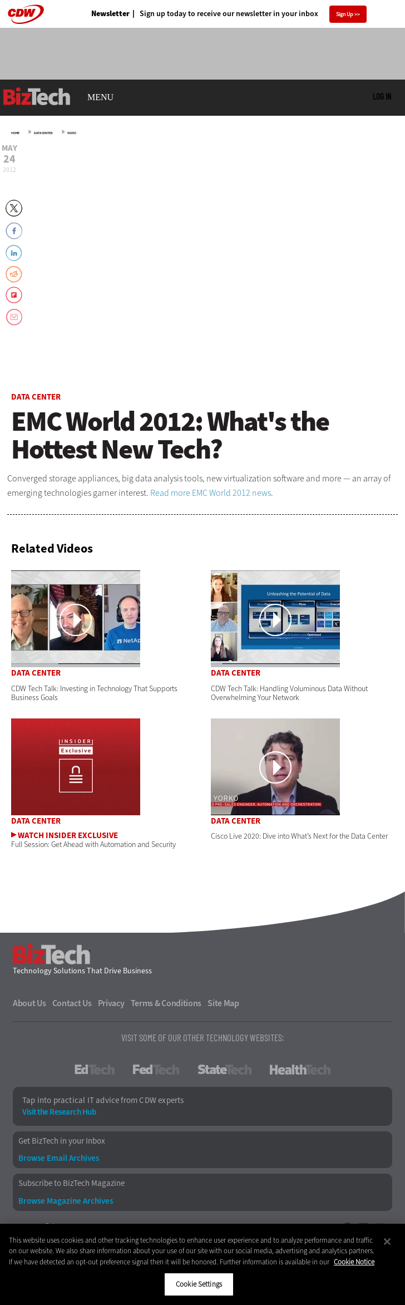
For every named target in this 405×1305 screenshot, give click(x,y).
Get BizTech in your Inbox (61, 1141)
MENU (100, 97)
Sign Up (344, 14)
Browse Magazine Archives (65, 1201)
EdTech (95, 1070)
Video (71, 133)
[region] (202, 1264)
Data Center (43, 133)
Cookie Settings (199, 1284)
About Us (29, 1003)
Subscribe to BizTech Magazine (71, 1183)
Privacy (111, 1003)
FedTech (156, 1070)
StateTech (224, 1070)
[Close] (387, 1241)
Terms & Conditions (166, 1003)
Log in (382, 96)
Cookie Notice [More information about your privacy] (354, 1262)
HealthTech (300, 1070)
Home (15, 133)
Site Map (223, 1003)
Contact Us (72, 1003)
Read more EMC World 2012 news (210, 493)
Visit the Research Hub (59, 1112)
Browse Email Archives (58, 1158)
